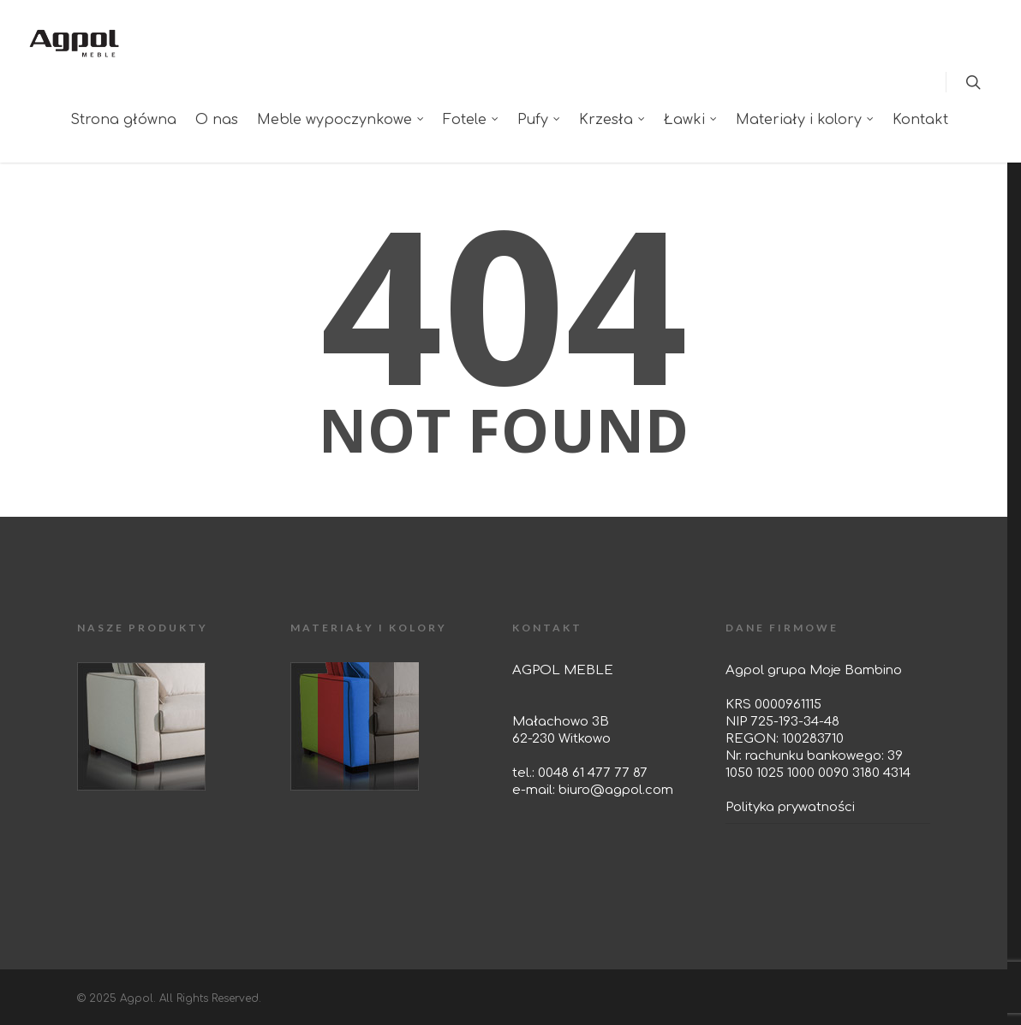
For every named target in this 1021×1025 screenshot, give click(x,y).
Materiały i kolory (805, 119)
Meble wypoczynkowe (341, 119)
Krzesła (613, 119)
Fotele (471, 119)
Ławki (691, 119)
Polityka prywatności (790, 807)
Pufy (539, 119)
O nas (216, 119)
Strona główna (123, 119)
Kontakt (920, 119)
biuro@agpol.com (615, 790)
